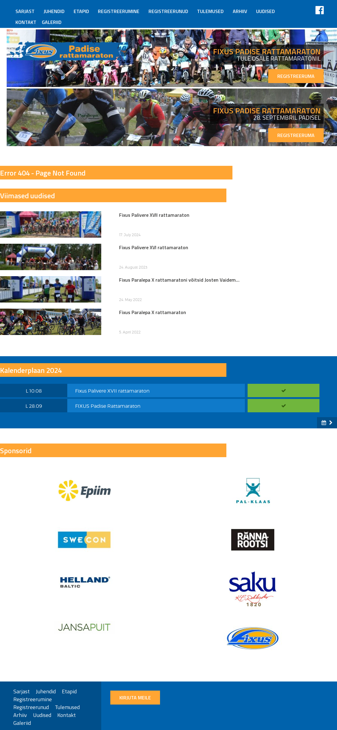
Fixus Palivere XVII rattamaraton (112, 391)
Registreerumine (118, 11)
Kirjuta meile (135, 697)
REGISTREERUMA (296, 76)
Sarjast (25, 11)
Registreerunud (168, 11)
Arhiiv (240, 11)
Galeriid (52, 22)
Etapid (81, 11)
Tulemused (210, 11)
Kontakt (25, 22)
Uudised (265, 11)
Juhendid (54, 11)
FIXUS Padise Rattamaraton (108, 406)
